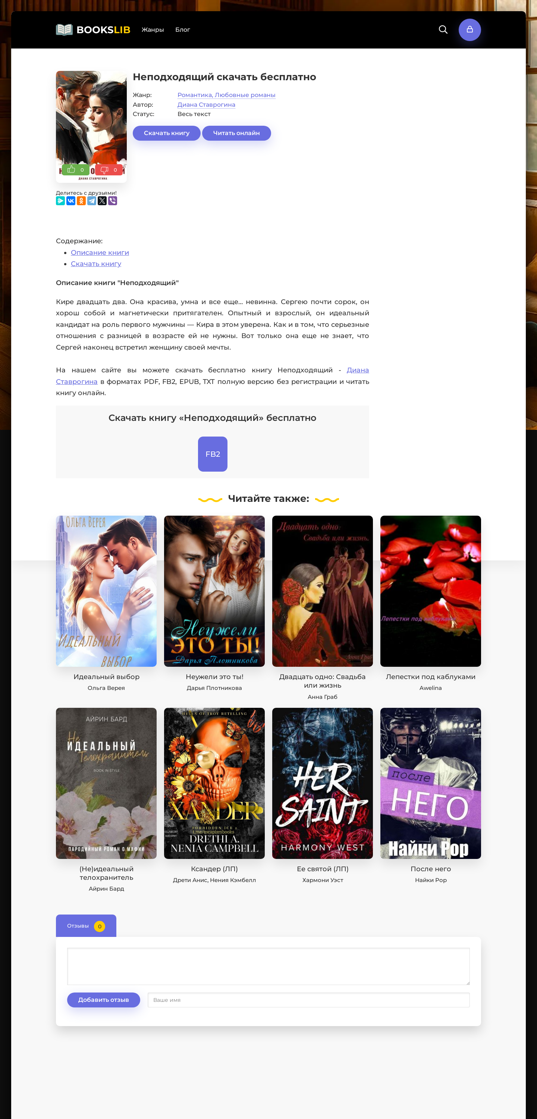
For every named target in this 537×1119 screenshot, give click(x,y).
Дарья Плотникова (214, 687)
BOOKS (103, 30)
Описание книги (100, 253)
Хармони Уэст (322, 880)
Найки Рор (431, 880)
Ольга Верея (106, 687)
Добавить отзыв (103, 999)
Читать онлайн (236, 133)
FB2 (212, 454)
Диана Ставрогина (206, 104)
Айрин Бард (106, 888)
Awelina (431, 687)
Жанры (153, 29)
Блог (182, 29)
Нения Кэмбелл (233, 880)
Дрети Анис (190, 880)
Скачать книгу (166, 133)
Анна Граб (322, 696)
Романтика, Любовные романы (227, 95)
